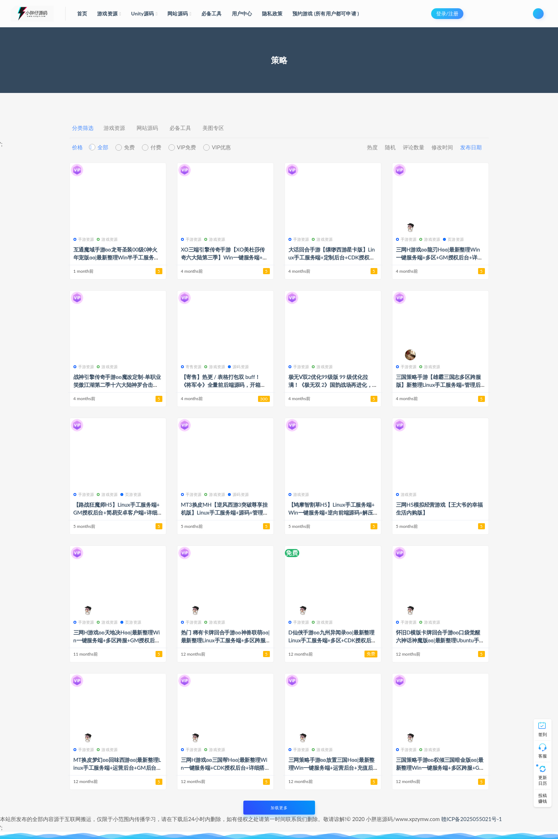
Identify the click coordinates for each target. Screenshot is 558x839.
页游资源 (453, 239)
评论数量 (413, 147)
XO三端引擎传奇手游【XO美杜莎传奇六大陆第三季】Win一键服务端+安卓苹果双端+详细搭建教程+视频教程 (224, 257)
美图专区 (213, 128)
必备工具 (180, 128)
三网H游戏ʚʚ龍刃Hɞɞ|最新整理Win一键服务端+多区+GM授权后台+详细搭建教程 (439, 257)
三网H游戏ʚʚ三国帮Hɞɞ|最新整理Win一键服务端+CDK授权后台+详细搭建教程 (224, 767)
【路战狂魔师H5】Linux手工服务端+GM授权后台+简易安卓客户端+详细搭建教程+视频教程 (116, 512)
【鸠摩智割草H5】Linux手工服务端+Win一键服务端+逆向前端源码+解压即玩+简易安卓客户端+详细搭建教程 (331, 512)
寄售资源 (191, 366)
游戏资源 (114, 128)
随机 (390, 147)
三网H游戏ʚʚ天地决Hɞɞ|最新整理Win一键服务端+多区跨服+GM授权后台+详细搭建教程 (116, 640)
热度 (372, 147)
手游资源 (83, 239)
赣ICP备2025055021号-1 (471, 819)
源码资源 (238, 366)
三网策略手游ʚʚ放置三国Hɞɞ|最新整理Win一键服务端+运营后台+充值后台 (331, 767)
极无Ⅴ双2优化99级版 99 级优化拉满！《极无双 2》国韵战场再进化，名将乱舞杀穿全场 (330, 385)
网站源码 (147, 128)
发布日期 (471, 147)
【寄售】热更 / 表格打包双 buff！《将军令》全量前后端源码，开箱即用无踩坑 (223, 385)
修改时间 (442, 147)
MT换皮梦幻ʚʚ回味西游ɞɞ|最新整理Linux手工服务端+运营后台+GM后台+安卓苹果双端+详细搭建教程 (117, 767)
